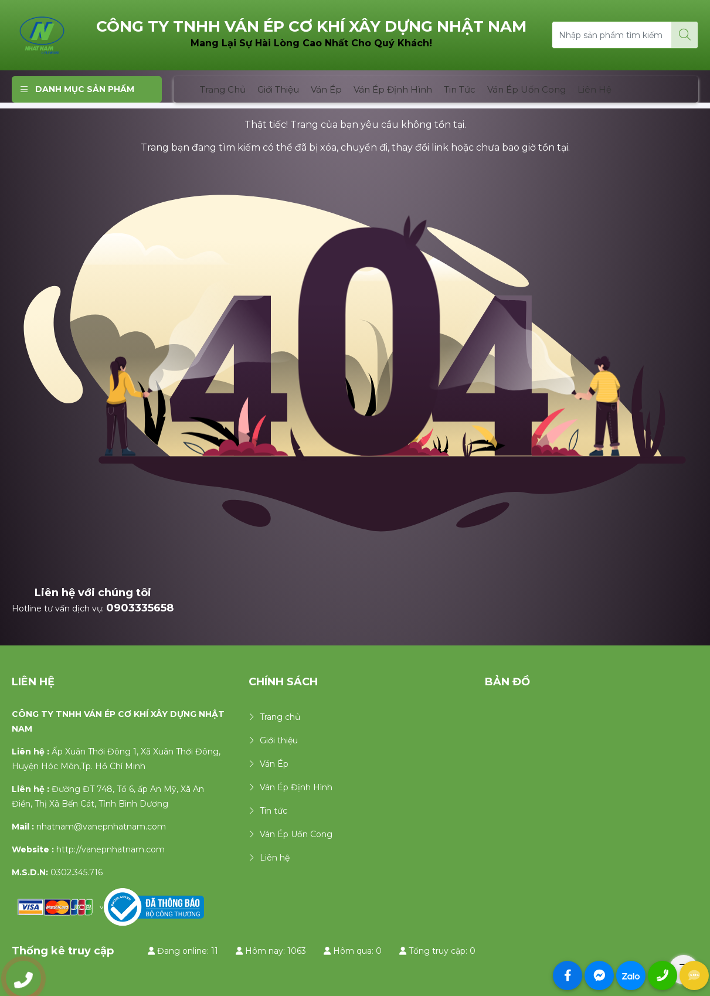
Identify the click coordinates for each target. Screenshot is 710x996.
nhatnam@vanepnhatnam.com (101, 826)
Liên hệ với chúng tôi (93, 592)
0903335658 (140, 607)
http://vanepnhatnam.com (110, 849)
